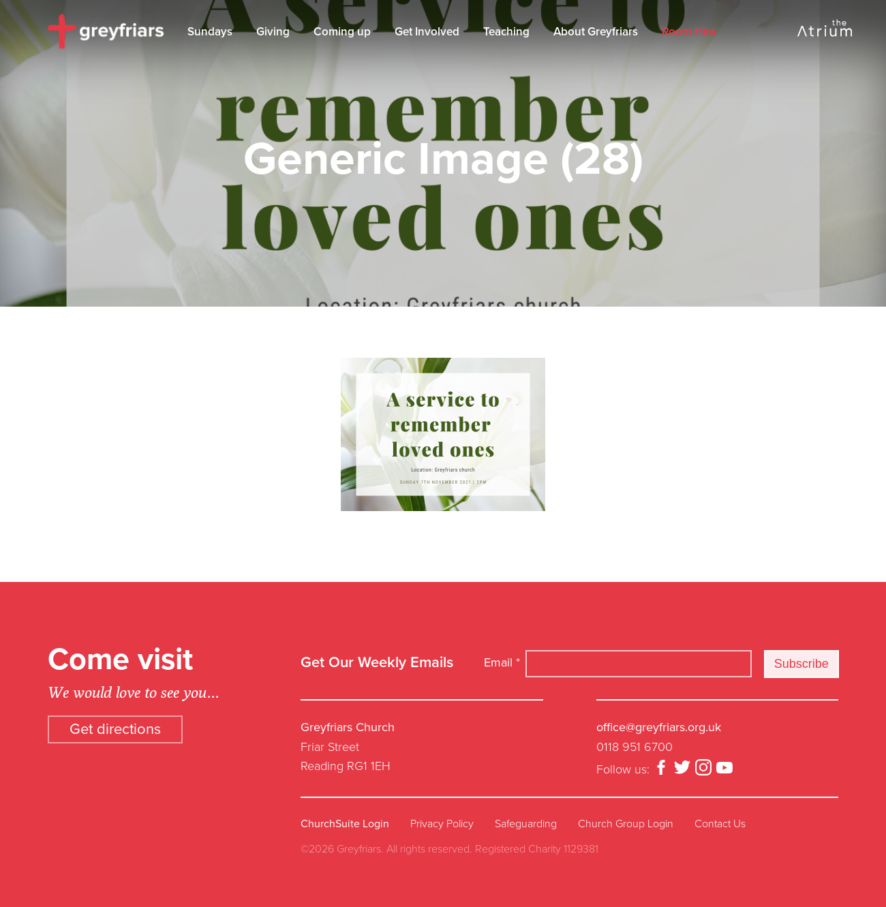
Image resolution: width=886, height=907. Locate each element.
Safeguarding (526, 824)
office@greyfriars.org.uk (658, 727)
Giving (273, 32)
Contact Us (720, 824)
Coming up (342, 32)
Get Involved (427, 32)
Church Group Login (625, 824)
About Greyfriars (595, 32)
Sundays (209, 32)
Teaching (506, 32)
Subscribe (801, 664)
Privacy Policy (442, 824)
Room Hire (689, 32)
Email (502, 662)
